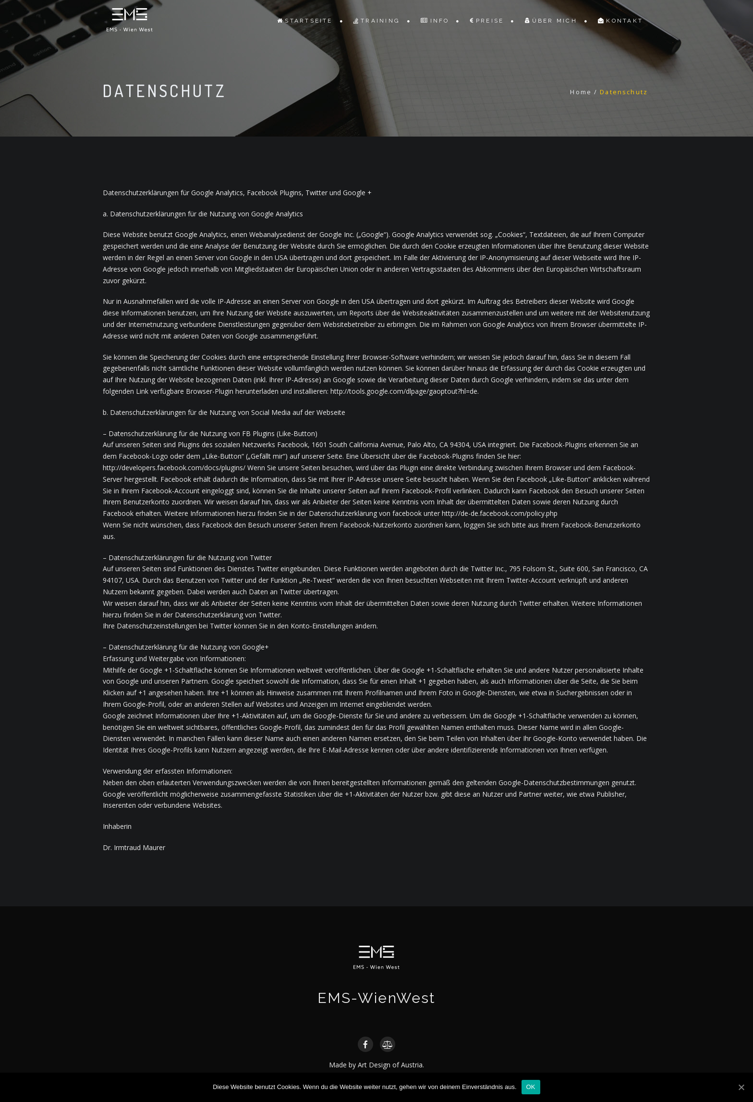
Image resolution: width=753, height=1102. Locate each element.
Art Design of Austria (390, 1064)
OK (530, 1086)
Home (581, 92)
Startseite (305, 20)
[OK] (741, 1087)
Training (376, 20)
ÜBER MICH (551, 20)
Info (435, 20)
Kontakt (620, 20)
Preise (487, 20)
